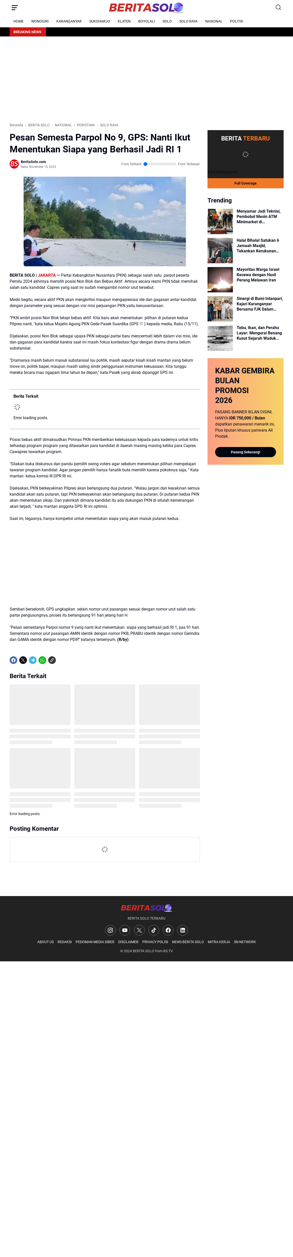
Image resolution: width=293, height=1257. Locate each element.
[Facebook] (13, 660)
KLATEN (124, 21)
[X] (23, 660)
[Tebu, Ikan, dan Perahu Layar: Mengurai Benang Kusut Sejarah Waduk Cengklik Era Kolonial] (220, 338)
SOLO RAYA (188, 21)
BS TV (168, 951)
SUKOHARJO (99, 21)
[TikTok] (153, 930)
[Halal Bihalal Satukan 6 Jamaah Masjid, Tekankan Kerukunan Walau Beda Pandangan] (220, 250)
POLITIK (236, 21)
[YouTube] (124, 930)
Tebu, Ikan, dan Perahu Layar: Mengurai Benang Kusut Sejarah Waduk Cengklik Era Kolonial (259, 333)
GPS (135, 323)
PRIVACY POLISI (155, 942)
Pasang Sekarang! (245, 452)
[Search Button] (278, 8)
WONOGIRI (40, 21)
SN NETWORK (245, 942)
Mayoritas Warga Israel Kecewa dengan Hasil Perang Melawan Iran (258, 274)
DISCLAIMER (128, 942)
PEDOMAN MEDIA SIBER (95, 942)
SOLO (167, 21)
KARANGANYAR (69, 21)
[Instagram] (110, 930)
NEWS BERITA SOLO (188, 942)
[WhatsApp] (42, 660)
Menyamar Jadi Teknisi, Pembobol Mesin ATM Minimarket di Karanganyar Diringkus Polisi (259, 217)
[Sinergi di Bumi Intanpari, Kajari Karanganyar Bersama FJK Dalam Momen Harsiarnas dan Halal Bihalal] (220, 308)
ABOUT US (45, 942)
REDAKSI (65, 942)
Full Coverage (245, 183)
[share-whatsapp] (61, 660)
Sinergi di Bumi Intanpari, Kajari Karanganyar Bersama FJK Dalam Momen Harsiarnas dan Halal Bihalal (260, 304)
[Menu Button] (15, 8)
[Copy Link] (52, 660)
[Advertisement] (147, 79)
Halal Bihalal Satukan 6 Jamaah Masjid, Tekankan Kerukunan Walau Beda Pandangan (258, 246)
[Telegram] (33, 660)
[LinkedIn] (182, 930)
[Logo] (146, 908)
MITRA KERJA (219, 942)
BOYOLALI (146, 21)
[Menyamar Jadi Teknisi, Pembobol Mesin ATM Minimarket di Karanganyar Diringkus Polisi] (220, 221)
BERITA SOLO (143, 951)
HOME (18, 21)
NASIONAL (213, 21)
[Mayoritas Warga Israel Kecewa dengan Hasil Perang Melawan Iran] (220, 279)
